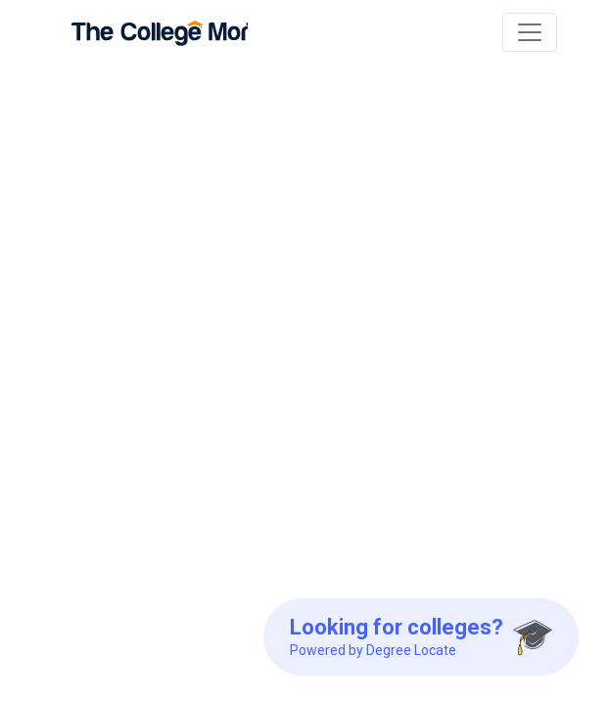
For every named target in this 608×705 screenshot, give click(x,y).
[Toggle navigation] (529, 32)
